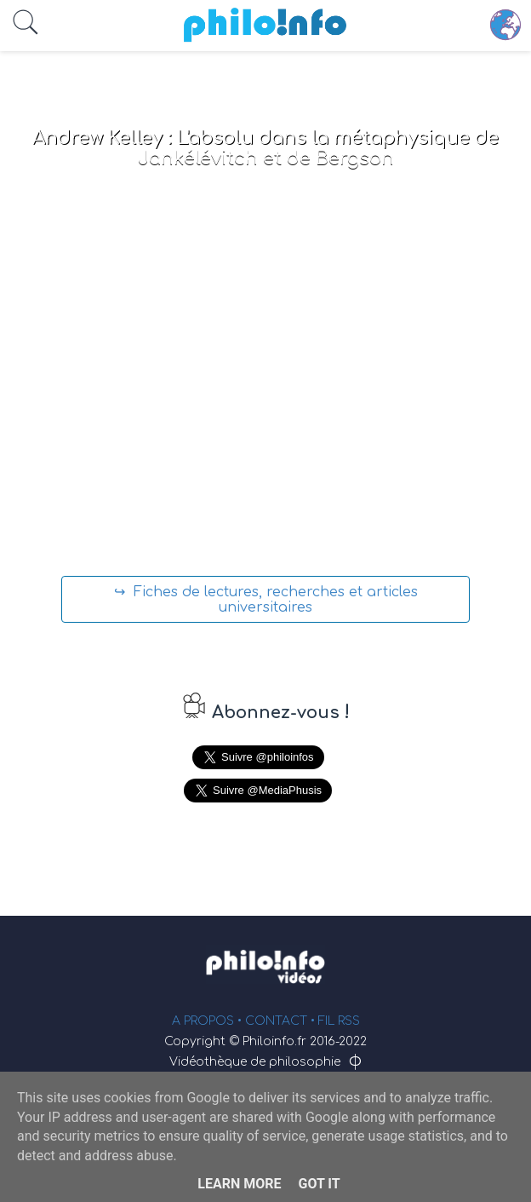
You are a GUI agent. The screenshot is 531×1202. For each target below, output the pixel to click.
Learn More (239, 1184)
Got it (319, 1184)
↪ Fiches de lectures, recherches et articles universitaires (266, 599)
